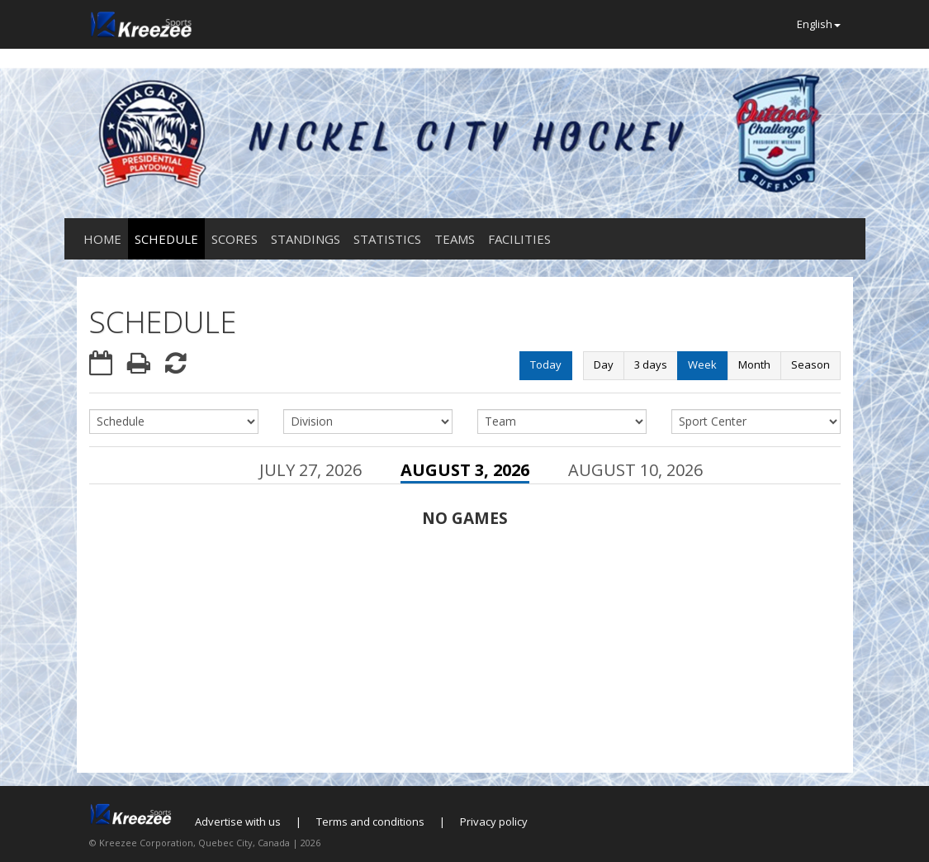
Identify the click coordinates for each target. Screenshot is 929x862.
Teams (454, 239)
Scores (234, 239)
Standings (305, 239)
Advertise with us (238, 821)
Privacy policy (494, 821)
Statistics (387, 239)
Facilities (519, 239)
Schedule (166, 239)
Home (102, 239)
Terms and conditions (370, 821)
